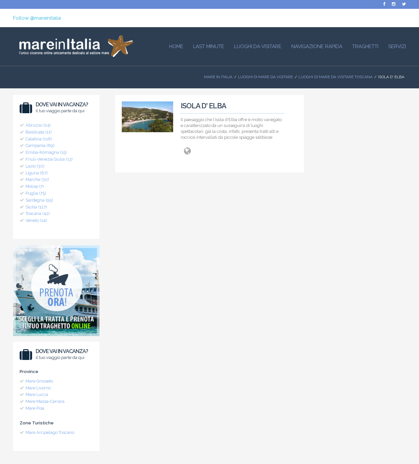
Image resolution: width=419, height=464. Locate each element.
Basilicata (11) (39, 132)
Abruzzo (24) (38, 125)
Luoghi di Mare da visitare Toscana (336, 77)
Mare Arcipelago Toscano (50, 432)
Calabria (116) (39, 138)
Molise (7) (35, 186)
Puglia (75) (36, 193)
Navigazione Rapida (316, 46)
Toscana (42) (38, 213)
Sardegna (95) (39, 200)
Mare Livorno (38, 387)
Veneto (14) (36, 220)
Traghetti (365, 46)
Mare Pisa (35, 408)
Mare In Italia (218, 77)
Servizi (397, 46)
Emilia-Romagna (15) (46, 152)
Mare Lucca (37, 394)
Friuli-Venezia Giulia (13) (49, 159)
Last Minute (208, 46)
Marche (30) (37, 179)
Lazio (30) (35, 166)
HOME (176, 46)
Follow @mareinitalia (37, 18)
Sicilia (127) (36, 207)
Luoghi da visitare (258, 46)
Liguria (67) (37, 172)
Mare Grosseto (39, 381)
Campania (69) (40, 145)
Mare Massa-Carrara (45, 401)
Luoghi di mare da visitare (265, 77)
